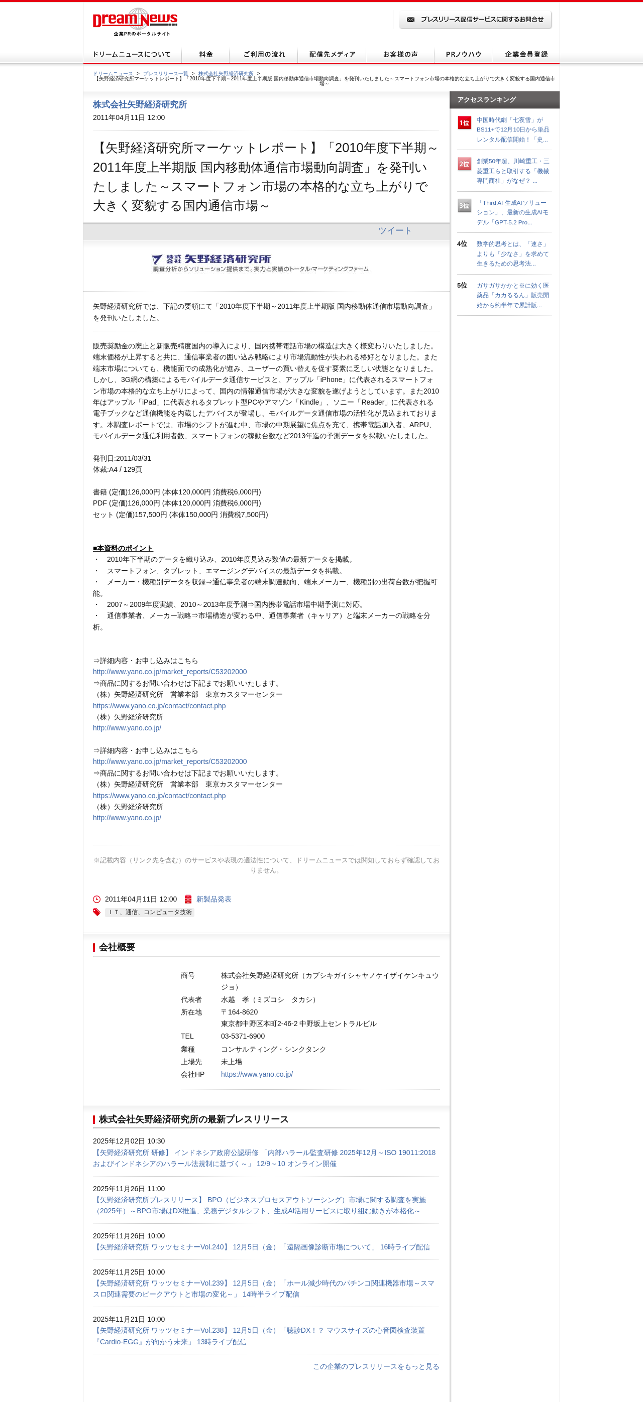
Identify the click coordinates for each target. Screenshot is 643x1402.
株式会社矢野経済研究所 (226, 73)
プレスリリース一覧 (165, 73)
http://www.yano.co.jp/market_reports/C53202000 (170, 672)
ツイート (395, 230)
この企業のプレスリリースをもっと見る (376, 1366)
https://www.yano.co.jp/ (257, 1074)
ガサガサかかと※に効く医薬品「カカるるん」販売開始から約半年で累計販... (513, 295)
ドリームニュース (113, 73)
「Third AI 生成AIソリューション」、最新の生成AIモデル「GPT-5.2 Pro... (513, 212)
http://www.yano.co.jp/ (127, 728)
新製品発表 (214, 899)
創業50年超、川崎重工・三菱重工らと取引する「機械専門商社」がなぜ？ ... (513, 171)
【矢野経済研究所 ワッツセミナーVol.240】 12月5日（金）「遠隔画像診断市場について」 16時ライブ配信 (261, 1247)
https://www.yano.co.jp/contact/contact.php (159, 706)
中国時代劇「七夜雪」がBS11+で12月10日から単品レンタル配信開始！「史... (513, 129)
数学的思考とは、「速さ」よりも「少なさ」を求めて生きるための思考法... (513, 253)
